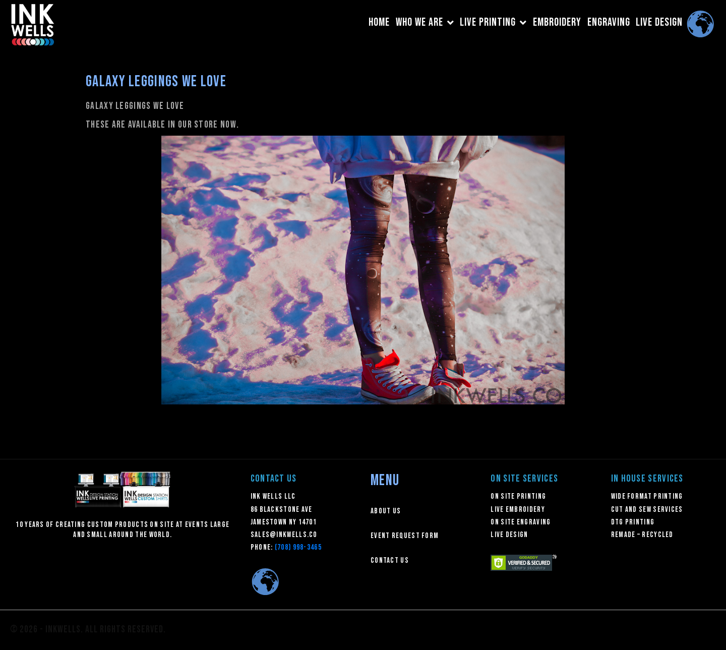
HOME (379, 22)
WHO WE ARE (425, 22)
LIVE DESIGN (659, 22)
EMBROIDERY (557, 22)
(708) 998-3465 (298, 547)
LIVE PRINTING (493, 22)
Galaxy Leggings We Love (156, 82)
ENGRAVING (608, 22)
